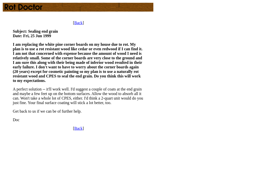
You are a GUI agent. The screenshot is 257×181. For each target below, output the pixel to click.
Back (78, 23)
